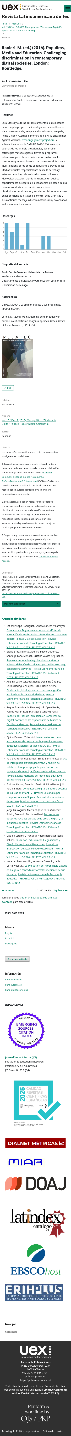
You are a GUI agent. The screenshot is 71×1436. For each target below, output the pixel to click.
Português (11, 943)
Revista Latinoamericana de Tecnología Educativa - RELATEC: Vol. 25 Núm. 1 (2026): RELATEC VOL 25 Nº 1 (34, 728)
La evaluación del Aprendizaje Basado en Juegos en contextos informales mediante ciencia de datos (37, 870)
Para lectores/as (13, 979)
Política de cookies (53, 1431)
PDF (9, 387)
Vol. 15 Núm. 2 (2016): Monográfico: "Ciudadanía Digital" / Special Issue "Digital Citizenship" (32, 29)
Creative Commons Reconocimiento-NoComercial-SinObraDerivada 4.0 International (27, 477)
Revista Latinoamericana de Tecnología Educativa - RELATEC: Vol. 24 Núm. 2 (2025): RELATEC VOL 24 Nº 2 (35, 673)
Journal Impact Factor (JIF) (21, 1057)
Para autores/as (13, 984)
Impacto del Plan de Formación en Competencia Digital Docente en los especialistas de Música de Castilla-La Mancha (34, 720)
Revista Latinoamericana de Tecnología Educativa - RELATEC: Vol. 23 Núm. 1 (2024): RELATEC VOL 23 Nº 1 (35, 801)
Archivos (16, 23)
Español (9, 938)
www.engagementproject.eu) (38, 140)
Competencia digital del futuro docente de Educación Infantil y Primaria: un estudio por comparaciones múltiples (37, 793)
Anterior (10, 890)
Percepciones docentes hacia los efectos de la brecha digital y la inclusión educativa (35, 818)
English (9, 933)
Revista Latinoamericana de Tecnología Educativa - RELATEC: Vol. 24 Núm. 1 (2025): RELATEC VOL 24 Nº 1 (36, 643)
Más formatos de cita (14, 603)
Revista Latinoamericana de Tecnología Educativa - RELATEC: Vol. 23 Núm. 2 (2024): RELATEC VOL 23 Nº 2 (34, 827)
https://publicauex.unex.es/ (35, 1380)
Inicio (4, 23)
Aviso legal (8, 1431)
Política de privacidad (28, 1431)
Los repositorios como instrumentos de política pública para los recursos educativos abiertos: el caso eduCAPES (35, 741)
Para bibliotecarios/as (16, 989)
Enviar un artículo (17, 959)
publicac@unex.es (35, 1376)
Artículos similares (14, 618)
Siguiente (58, 890)
